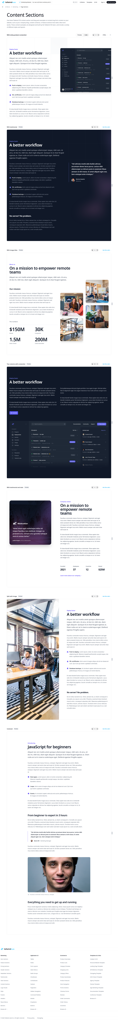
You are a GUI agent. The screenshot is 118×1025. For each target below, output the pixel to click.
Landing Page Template (96, 966)
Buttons (32, 1005)
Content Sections (5, 984)
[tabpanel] (59, 78)
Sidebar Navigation (35, 991)
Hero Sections (4, 959)
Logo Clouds (4, 987)
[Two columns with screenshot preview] (59, 422)
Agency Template (94, 980)
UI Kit (95, 2)
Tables (32, 959)
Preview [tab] (79, 35)
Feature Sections (5, 962)
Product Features (64, 980)
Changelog (40, 1018)
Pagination (33, 987)
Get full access (111, 2)
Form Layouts (34, 966)
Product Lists (63, 962)
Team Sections (4, 980)
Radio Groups (34, 973)
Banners (3, 1005)
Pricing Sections (5, 966)
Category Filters (64, 973)
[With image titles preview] (59, 304)
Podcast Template (95, 984)
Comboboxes (33, 980)
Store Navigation (64, 984)
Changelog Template (95, 973)
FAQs (2, 991)
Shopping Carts (64, 970)
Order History (64, 1002)
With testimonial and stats (15, 487)
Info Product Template (96, 977)
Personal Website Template (97, 962)
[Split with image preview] (59, 659)
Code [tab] (86, 35)
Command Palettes (35, 995)
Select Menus (34, 970)
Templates (89, 2)
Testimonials (4, 977)
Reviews (62, 995)
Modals (32, 998)
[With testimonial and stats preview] (59, 538)
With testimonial (12, 127)
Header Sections (5, 970)
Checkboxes (33, 977)
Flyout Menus (4, 1002)
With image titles (12, 250)
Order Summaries (65, 998)
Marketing (15, 7)
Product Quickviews (65, 977)
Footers (3, 995)
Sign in (103, 2)
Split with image (12, 596)
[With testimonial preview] (59, 185)
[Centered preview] (59, 833)
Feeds (32, 962)
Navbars (32, 984)
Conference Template (96, 995)
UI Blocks (82, 2)
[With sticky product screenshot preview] (59, 78)
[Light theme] (96, 35)
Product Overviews (65, 959)
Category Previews (65, 966)
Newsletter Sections (6, 973)
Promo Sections (64, 987)
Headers (3, 998)
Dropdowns (33, 1002)
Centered (10, 729)
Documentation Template (97, 991)
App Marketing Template (96, 987)
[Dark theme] (98, 35)
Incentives (63, 1005)
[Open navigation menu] (2, 7)
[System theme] (93, 35)
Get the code (107, 127)
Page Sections (24, 7)
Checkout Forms (64, 991)
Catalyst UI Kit (94, 959)
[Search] (75, 2)
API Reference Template (96, 970)
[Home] (9, 2)
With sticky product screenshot (16, 35)
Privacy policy (30, 1018)
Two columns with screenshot (16, 364)
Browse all (4, 1009)
